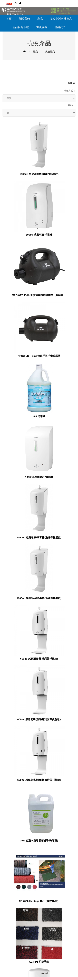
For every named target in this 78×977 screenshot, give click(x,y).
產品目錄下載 (21, 27)
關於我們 (24, 18)
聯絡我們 (60, 27)
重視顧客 (41, 27)
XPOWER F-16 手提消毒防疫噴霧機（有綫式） (39, 295)
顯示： (71, 105)
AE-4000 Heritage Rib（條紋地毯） (39, 901)
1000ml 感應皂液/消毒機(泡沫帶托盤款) (39, 537)
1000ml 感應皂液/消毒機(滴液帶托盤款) (39, 598)
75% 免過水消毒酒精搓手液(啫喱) (39, 840)
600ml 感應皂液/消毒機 (39, 234)
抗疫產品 (50, 51)
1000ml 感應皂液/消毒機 (39, 477)
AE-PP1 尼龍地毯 (39, 961)
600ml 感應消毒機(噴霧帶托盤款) (39, 658)
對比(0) (71, 83)
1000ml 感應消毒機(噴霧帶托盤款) (39, 174)
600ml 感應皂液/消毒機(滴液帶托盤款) (39, 780)
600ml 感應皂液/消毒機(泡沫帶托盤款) (39, 719)
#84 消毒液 (39, 416)
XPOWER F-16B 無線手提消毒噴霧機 (39, 356)
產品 (40, 18)
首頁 (9, 18)
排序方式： (69, 90)
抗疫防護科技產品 (61, 18)
